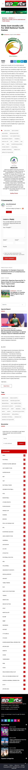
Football (14, 459)
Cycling (14, 638)
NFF (11, 141)
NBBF (14, 621)
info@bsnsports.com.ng (11, 709)
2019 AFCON (7, 130)
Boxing (14, 519)
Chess (14, 655)
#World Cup (18, 416)
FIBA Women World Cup (14, 672)
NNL (22, 141)
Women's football (14, 489)
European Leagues (14, 532)
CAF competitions (15, 136)
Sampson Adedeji (6, 328)
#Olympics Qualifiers (18, 411)
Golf (14, 608)
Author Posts (14, 193)
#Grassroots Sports (7, 405)
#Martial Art (5, 408)
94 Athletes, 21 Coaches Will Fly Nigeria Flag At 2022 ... (17, 294)
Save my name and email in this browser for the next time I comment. (14, 253)
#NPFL (3, 411)
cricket (14, 578)
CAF (14, 481)
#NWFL (9, 411)
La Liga (14, 549)
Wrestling (14, 600)
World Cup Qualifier (7, 152)
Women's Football (7, 149)
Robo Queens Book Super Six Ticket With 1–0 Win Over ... (17, 729)
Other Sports (5, 146)
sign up (21, 443)
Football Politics (14, 557)
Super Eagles (14, 472)
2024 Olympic (15, 130)
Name (5, 240)
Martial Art (5, 141)
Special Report (14, 574)
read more (6, 385)
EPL (14, 527)
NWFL (8, 144)
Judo (14, 668)
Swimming (14, 625)
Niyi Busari (14, 290)
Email (17, 240)
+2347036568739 (14, 707)
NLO (14, 587)
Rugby (14, 617)
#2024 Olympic (14, 397)
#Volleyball (15, 414)
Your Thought (7, 227)
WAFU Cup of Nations (14, 591)
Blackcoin (7, 34)
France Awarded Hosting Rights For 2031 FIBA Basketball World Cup (16, 751)
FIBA (14, 663)
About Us (17, 765)
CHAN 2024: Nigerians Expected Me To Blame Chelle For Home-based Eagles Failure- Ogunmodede (14, 280)
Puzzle (5, 246)
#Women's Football (7, 416)
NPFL (3, 144)
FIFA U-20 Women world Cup (14, 676)
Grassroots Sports (7, 138)
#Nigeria (18, 408)
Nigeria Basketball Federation (14, 642)
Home (4, 18)
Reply (8, 212)
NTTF (14, 685)
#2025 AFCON (5, 400)
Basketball (5, 136)
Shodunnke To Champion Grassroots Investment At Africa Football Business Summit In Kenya (14, 270)
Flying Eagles (14, 506)
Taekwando (14, 659)
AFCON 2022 (14, 689)
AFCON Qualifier (14, 133)
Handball (17, 138)
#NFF (12, 408)
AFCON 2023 (14, 646)
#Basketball (5, 403)
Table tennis (14, 583)
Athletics (11, 18)
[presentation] (10, 443)
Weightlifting (14, 604)
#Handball (18, 405)
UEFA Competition (14, 536)
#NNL (24, 408)
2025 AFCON (5, 133)
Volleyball (14, 146)
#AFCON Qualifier (15, 400)
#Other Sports (6, 414)
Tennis (14, 595)
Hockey (14, 629)
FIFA (14, 493)
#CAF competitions (16, 403)
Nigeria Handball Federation (14, 680)
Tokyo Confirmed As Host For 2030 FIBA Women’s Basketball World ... (17, 741)
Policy (11, 765)
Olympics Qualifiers (16, 144)
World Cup (17, 149)
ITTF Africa (14, 634)
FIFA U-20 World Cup (14, 523)
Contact (6, 765)
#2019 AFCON (5, 397)
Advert (22, 765)
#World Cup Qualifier (8, 419)
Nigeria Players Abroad (8, 324)
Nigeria (17, 141)
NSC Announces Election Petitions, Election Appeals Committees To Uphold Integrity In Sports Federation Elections (13, 332)
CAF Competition (14, 468)
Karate (14, 651)
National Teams (14, 485)
